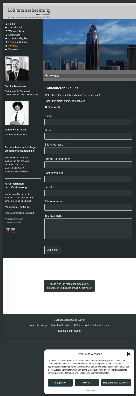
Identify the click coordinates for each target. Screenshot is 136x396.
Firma (47, 130)
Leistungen (43, 325)
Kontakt (62, 330)
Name (48, 116)
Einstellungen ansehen (116, 382)
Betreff (49, 187)
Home (32, 325)
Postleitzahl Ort (53, 172)
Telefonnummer (54, 201)
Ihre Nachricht (53, 215)
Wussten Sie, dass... (62, 325)
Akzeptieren (60, 382)
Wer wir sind (82, 325)
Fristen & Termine (100, 325)
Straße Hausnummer (57, 158)
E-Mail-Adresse (54, 144)
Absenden (52, 249)
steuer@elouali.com (20, 171)
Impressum (91, 390)
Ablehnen (86, 382)
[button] (129, 353)
